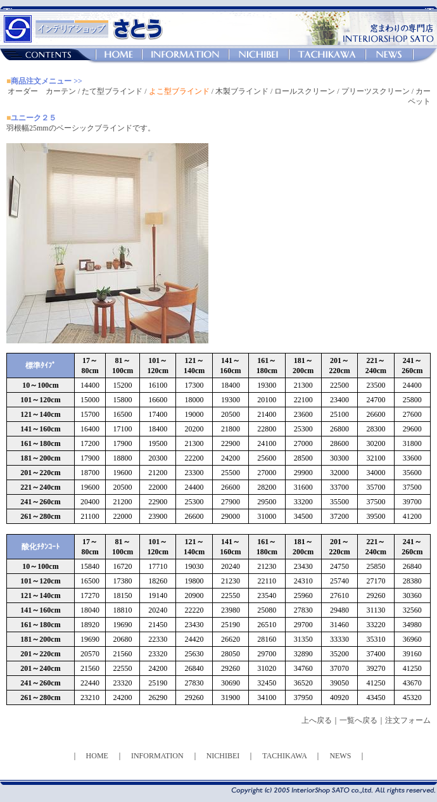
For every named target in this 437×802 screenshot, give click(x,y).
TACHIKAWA (284, 755)
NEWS (340, 755)
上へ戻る (316, 720)
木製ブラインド (242, 91)
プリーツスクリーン (375, 91)
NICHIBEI (223, 755)
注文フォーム (408, 720)
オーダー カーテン (42, 91)
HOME (97, 755)
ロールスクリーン (304, 91)
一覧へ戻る (358, 720)
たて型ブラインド (112, 91)
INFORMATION (157, 755)
